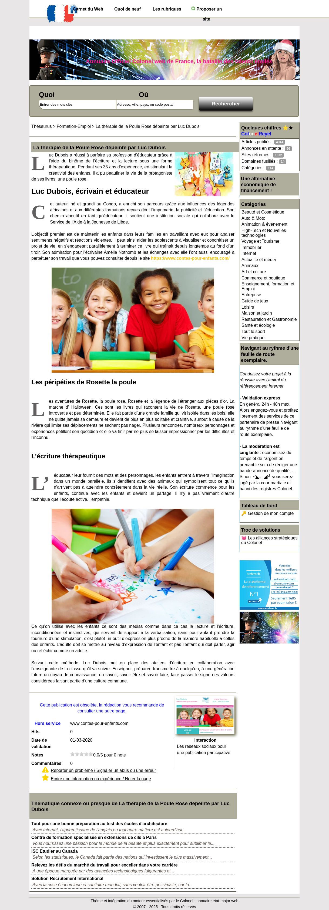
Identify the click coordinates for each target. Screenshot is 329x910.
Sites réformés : (262, 155)
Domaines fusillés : (263, 161)
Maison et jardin (256, 313)
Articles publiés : (263, 142)
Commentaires (46, 763)
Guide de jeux (254, 301)
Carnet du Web (88, 9)
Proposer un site (206, 10)
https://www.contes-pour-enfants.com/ (190, 258)
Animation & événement (264, 224)
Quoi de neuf (127, 9)
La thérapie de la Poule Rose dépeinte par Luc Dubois (147, 126)
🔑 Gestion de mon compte (267, 513)
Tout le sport (253, 331)
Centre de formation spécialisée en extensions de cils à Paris (94, 837)
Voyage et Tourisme (260, 241)
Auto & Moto (253, 218)
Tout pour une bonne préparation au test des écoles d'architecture (99, 823)
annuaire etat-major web (217, 901)
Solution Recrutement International (67, 878)
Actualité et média (258, 259)
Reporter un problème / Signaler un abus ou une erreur (103, 770)
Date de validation (41, 743)
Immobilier (251, 247)
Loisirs (247, 307)
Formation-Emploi (74, 126)
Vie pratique (252, 337)
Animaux (249, 265)
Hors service (48, 723)
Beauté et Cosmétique (262, 212)
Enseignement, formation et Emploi (267, 286)
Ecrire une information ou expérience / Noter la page (101, 778)
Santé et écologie (258, 325)
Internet (248, 253)
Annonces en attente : (266, 148)
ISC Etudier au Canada (54, 851)
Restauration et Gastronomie (269, 319)
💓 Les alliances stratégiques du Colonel (269, 540)
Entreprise (251, 294)
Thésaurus (41, 126)
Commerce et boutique (263, 278)
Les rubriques (167, 9)
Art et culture (253, 271)
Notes (37, 755)
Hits (35, 731)
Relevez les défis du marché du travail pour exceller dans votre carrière (104, 865)
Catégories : (258, 168)
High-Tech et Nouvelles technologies (263, 233)
